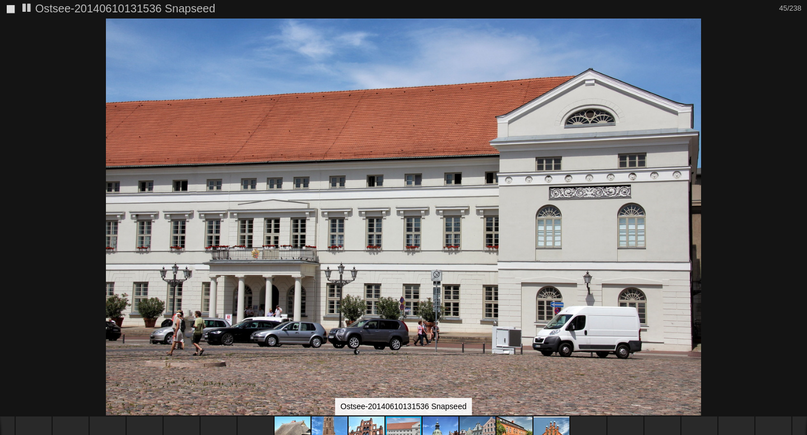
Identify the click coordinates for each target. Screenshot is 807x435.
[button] (797, 48)
